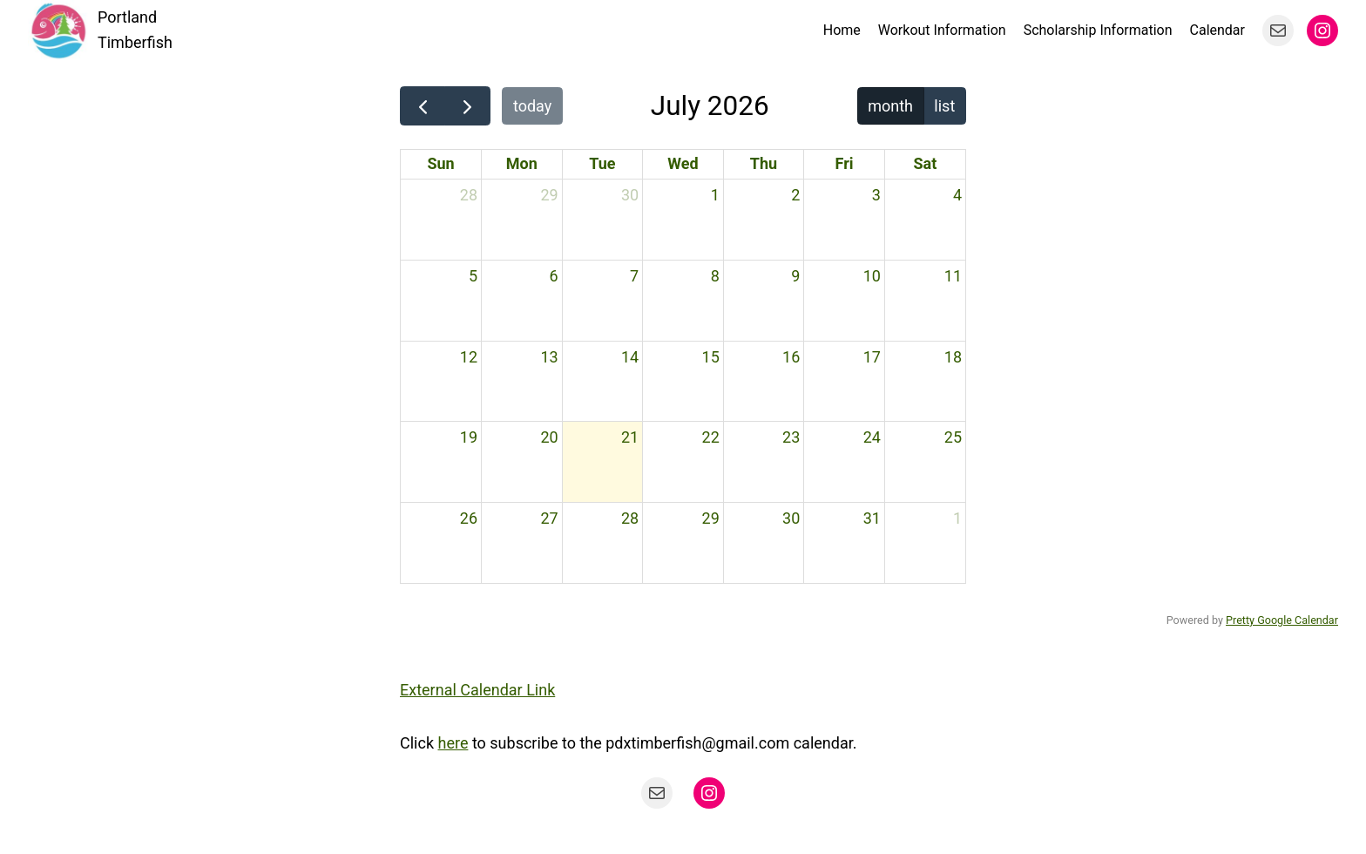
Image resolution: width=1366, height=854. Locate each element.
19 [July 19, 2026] (468, 437)
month (890, 106)
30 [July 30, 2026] (791, 518)
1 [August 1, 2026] (957, 518)
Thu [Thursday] (763, 163)
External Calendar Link (477, 690)
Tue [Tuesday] (602, 163)
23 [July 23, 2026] (791, 437)
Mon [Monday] (522, 163)
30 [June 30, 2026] (630, 195)
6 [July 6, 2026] (554, 276)
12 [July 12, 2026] (468, 357)
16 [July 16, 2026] (791, 357)
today (532, 106)
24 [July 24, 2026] (872, 437)
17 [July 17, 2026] (872, 357)
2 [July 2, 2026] (795, 195)
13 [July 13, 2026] (549, 357)
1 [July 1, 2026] (715, 195)
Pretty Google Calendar (1282, 620)
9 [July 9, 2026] (795, 276)
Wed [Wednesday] (682, 163)
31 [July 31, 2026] (872, 518)
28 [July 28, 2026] (630, 518)
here (452, 743)
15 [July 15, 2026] (711, 357)
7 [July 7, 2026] (634, 276)
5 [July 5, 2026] (473, 276)
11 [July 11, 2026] (953, 276)
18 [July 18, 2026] (953, 357)
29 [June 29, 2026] (549, 195)
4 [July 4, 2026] (957, 195)
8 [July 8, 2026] (715, 276)
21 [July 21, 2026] (630, 437)
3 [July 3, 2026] (876, 195)
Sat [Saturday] (925, 163)
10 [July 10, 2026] (872, 276)
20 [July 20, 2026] (549, 437)
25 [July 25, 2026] (953, 437)
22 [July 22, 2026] (711, 437)
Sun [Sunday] (440, 163)
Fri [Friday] (844, 163)
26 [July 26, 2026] (468, 518)
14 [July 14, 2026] (630, 357)
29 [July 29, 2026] (711, 518)
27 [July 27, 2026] (549, 518)
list (944, 106)
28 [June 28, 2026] (468, 195)
